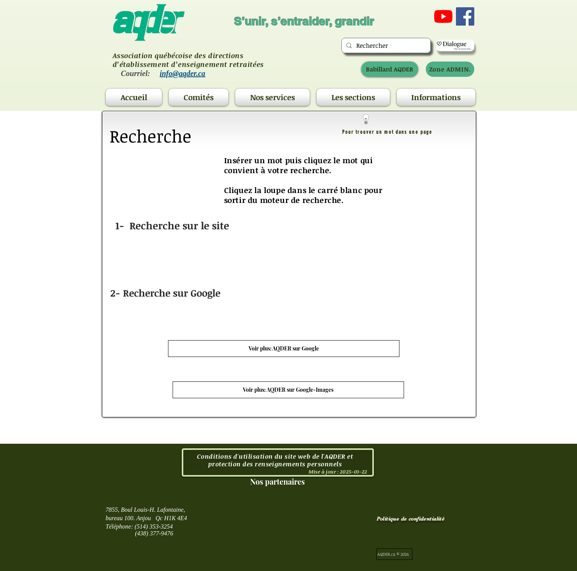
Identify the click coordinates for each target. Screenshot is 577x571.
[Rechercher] (385, 45)
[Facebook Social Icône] (465, 16)
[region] (289, 264)
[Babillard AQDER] (389, 69)
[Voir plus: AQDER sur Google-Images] (288, 389)
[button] (198, 97)
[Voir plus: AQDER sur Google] (283, 348)
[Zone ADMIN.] (450, 69)
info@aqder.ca (182, 73)
